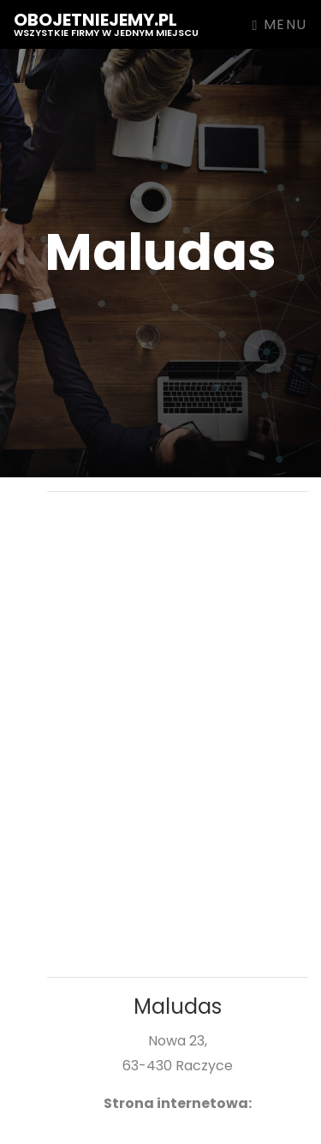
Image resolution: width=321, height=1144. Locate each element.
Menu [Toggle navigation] (280, 24)
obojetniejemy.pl (106, 23)
